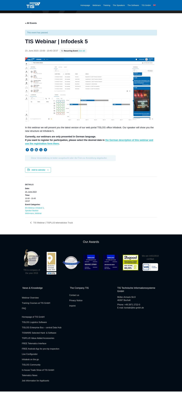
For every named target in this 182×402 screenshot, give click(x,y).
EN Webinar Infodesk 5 (34, 218)
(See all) (81, 61)
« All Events (31, 34)
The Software (133, 5)
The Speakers (119, 5)
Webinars (97, 5)
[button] (27, 160)
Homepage (85, 5)
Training (106, 5)
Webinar (38, 224)
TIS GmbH (146, 5)
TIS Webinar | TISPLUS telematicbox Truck (53, 233)
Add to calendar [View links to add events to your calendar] (38, 180)
